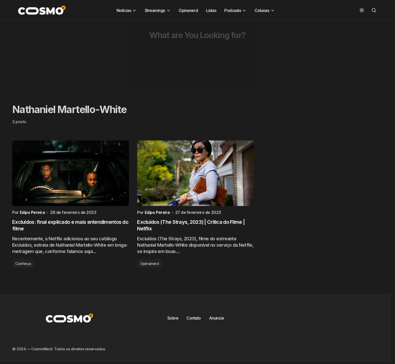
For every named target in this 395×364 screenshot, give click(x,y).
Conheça (23, 264)
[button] (362, 10)
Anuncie (216, 319)
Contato (193, 319)
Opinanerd (149, 264)
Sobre (173, 319)
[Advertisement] (152, 56)
